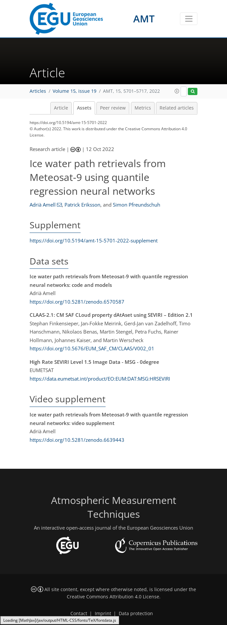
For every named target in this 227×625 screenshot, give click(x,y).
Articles (38, 91)
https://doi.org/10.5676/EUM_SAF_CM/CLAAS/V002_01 (92, 348)
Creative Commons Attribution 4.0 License (113, 597)
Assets (84, 108)
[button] (177, 91)
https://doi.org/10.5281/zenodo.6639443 (77, 440)
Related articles (177, 108)
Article (61, 108)
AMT (144, 18)
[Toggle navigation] (188, 18)
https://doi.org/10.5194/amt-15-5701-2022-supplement (94, 240)
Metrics (143, 108)
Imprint (103, 613)
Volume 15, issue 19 (74, 91)
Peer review (113, 108)
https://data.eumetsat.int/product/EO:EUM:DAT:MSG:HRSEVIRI (100, 378)
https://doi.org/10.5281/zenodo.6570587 (77, 301)
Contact (78, 613)
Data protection (136, 613)
